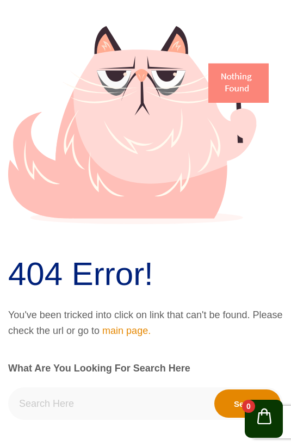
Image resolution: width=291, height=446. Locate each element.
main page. (126, 330)
